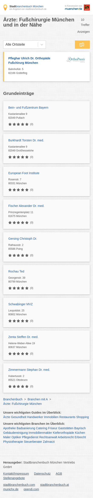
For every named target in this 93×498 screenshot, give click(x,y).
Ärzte (6, 417)
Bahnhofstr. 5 (35, 71)
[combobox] (5, 44)
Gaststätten (66, 428)
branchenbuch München (26, 6)
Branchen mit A (38, 399)
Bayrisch (80, 428)
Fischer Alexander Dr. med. (26, 206)
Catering (41, 428)
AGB (59, 473)
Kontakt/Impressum (16, 473)
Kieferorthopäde (63, 432)
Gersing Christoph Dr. (22, 238)
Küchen (80, 432)
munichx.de (11, 489)
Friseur (52, 428)
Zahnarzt (49, 441)
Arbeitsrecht (66, 437)
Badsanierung (26, 428)
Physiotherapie (13, 441)
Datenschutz (42, 473)
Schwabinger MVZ (20, 304)
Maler (7, 437)
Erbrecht (80, 437)
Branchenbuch (12, 399)
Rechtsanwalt (48, 437)
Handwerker (35, 417)
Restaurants (67, 417)
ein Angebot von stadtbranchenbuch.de (27, 9)
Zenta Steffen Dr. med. (23, 337)
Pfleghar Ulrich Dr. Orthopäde (35, 61)
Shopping (82, 417)
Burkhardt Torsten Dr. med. (26, 140)
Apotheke (9, 428)
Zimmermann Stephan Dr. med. (29, 369)
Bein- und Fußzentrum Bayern (28, 107)
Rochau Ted (16, 271)
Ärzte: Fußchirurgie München (22, 403)
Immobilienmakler (40, 432)
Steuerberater (33, 441)
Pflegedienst (30, 437)
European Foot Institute (23, 173)
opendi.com (31, 489)
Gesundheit (18, 417)
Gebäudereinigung (15, 432)
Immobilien (51, 417)
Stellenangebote (14, 478)
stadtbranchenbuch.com (19, 484)
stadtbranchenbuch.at (54, 484)
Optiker (16, 437)
